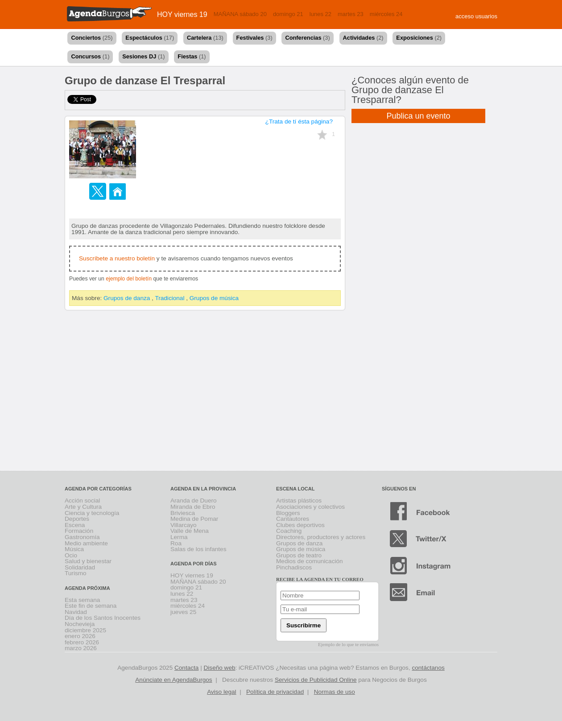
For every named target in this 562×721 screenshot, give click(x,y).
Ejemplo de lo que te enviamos (348, 644)
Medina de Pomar (194, 518)
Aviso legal (221, 691)
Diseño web (220, 667)
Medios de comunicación (309, 561)
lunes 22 (320, 14)
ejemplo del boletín (129, 279)
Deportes (77, 518)
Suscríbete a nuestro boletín (117, 258)
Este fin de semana (90, 605)
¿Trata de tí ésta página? (299, 121)
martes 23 (351, 14)
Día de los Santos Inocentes (102, 617)
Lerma (179, 537)
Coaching (289, 530)
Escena (75, 525)
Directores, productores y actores (320, 537)
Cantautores (292, 518)
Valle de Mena (189, 530)
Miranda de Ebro (192, 506)
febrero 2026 (82, 642)
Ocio (71, 555)
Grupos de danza (126, 298)
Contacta (186, 667)
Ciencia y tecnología (92, 513)
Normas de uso (334, 691)
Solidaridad (80, 567)
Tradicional (169, 298)
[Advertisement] (281, 392)
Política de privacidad (275, 691)
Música (74, 549)
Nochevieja (80, 624)
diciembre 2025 (85, 630)
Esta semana (82, 600)
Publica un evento (418, 115)
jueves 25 (183, 612)
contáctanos (428, 667)
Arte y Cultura (83, 506)
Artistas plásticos (299, 500)
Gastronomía (82, 537)
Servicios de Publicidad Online (316, 679)
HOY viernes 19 (182, 14)
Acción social (82, 500)
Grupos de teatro (299, 555)
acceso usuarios (476, 16)
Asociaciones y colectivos (310, 506)
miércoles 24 (386, 14)
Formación (79, 530)
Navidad (76, 612)
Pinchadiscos (294, 567)
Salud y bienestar (88, 561)
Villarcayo (183, 525)
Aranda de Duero (193, 500)
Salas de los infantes (198, 549)
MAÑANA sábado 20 (240, 14)
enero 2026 (80, 636)
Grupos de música (214, 298)
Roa (176, 543)
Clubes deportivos (300, 525)
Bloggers (288, 513)
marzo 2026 (81, 648)
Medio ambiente (86, 543)
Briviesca (182, 513)
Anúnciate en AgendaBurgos (173, 679)
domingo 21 (288, 14)
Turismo (76, 573)
